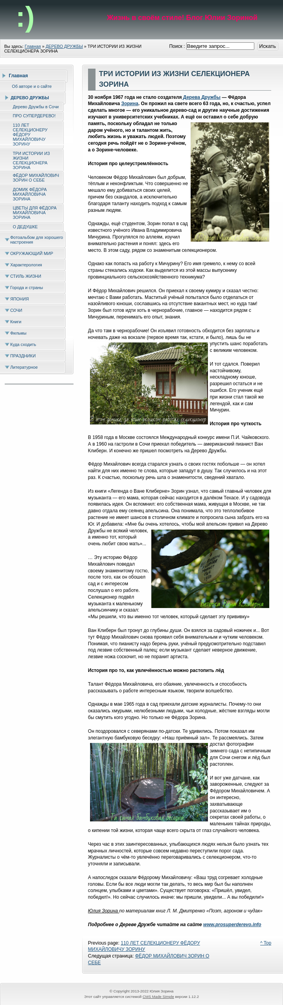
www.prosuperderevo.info (232, 924)
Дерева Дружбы (201, 97)
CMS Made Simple (158, 996)
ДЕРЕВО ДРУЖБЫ (64, 46)
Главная (33, 46)
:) (25, 17)
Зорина (129, 103)
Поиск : (177, 46)
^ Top (265, 943)
